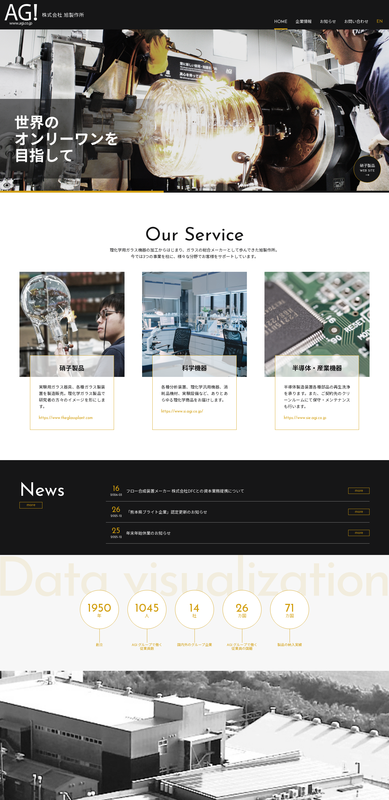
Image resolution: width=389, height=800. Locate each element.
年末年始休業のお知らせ (148, 533)
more (31, 504)
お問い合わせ (356, 21)
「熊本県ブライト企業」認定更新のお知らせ (166, 512)
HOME (280, 22)
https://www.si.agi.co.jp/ (182, 412)
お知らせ (328, 21)
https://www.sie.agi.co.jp (305, 418)
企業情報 (304, 21)
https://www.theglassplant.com (66, 418)
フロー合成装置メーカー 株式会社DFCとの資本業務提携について (185, 491)
